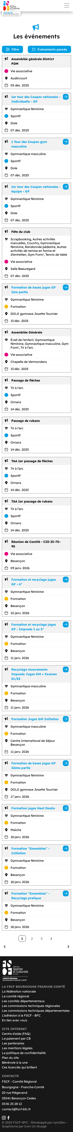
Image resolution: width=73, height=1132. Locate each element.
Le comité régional (15, 996)
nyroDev (59, 1122)
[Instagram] (4, 1118)
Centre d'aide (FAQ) (16, 1034)
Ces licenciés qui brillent (19, 1067)
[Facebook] (8, 1118)
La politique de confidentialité (24, 1053)
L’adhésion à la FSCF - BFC (21, 1015)
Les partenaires (13, 1043)
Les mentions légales (17, 1048)
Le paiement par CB (16, 1038)
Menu (66, 5)
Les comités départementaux (23, 1001)
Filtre (12, 49)
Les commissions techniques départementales (36, 1011)
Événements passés (49, 49)
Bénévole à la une (15, 1062)
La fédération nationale (19, 991)
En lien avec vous (14, 1020)
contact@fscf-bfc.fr (16, 1109)
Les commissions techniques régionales (31, 1006)
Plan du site (10, 1058)
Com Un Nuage (35, 1126)
